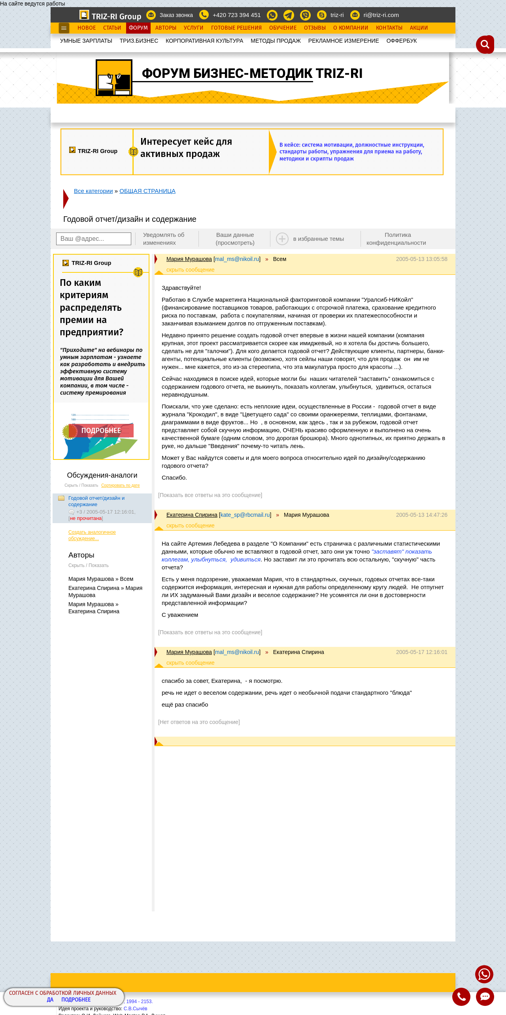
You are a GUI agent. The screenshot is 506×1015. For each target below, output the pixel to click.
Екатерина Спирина (191, 515)
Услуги (194, 28)
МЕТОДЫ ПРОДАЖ (276, 41)
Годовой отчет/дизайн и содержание (96, 501)
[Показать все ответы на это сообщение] (210, 495)
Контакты (389, 28)
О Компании (350, 28)
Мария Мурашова (189, 259)
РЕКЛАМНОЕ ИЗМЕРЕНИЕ (343, 41)
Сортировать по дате (120, 485)
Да (50, 1000)
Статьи (112, 28)
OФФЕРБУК (402, 41)
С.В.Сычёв (135, 1008)
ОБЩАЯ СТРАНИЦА (147, 190)
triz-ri (337, 14)
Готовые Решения (236, 28)
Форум (138, 28)
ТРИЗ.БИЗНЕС (139, 41)
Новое (86, 28)
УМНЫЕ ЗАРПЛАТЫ (86, 41)
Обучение (282, 28)
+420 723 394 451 (237, 14)
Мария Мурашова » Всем (100, 579)
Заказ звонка (176, 15)
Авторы (165, 28)
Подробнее (76, 1000)
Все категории (93, 190)
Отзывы (315, 28)
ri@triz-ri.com (381, 14)
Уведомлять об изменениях (164, 238)
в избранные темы (318, 238)
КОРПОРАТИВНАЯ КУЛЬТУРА (204, 41)
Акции (419, 28)
